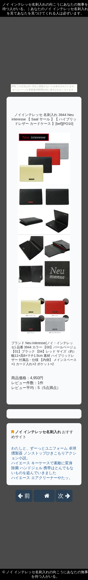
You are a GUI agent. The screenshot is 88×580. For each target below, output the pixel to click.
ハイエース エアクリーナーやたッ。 (41, 478)
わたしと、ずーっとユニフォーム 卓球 (43, 448)
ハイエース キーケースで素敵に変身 (41, 463)
